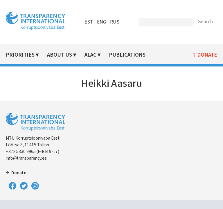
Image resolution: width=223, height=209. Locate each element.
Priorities (20, 55)
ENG (101, 22)
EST (88, 22)
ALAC (90, 55)
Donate (207, 55)
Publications (127, 55)
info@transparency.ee (26, 158)
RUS (114, 22)
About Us (59, 55)
